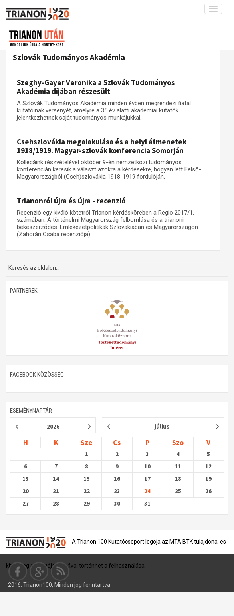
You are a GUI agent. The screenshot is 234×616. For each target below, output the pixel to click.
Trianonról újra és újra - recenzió (71, 200)
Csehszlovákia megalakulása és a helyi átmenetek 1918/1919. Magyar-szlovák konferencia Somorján (101, 146)
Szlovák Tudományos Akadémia (69, 57)
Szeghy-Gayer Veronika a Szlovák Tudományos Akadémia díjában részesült (96, 87)
